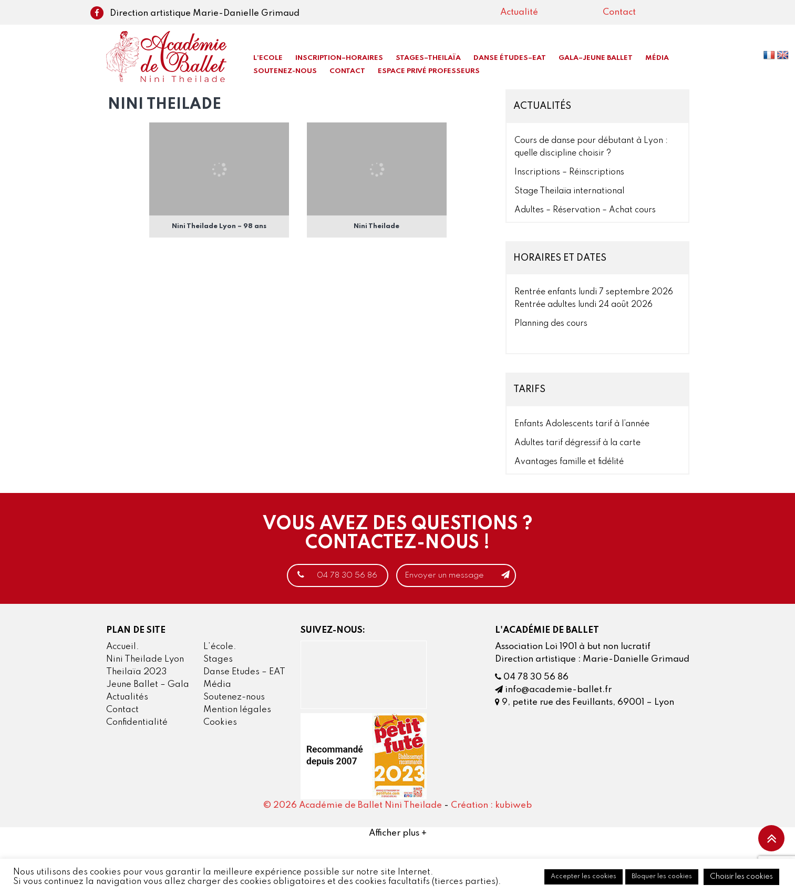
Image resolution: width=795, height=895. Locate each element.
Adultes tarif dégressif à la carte (577, 443)
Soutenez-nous (285, 71)
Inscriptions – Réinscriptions (569, 172)
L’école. (219, 647)
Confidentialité (137, 722)
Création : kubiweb (491, 805)
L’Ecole (268, 58)
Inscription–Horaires (339, 58)
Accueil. (122, 647)
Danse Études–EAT (509, 58)
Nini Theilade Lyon (145, 659)
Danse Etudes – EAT (244, 672)
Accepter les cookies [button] (583, 876)
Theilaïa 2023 (136, 672)
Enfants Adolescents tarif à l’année (581, 424)
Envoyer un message (465, 575)
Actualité (519, 12)
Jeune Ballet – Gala (147, 685)
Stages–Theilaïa (428, 58)
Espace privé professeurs (429, 71)
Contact (619, 12)
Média (657, 58)
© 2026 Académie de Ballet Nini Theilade (352, 805)
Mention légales (237, 710)
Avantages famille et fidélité (569, 462)
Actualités (127, 697)
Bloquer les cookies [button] (662, 876)
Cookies (220, 722)
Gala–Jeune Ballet (596, 58)
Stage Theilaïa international (569, 191)
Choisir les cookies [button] (741, 876)
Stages (218, 659)
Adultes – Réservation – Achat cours (585, 210)
